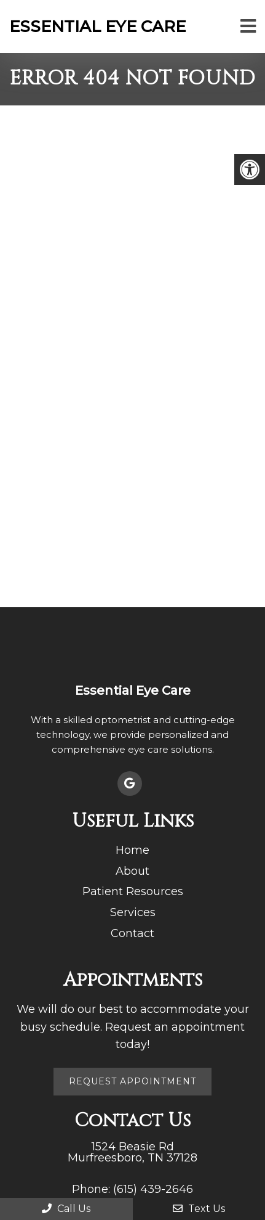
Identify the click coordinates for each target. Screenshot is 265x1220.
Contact (132, 933)
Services (133, 912)
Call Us (66, 1208)
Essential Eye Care (97, 26)
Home (132, 850)
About (132, 871)
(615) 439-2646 (153, 1189)
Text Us (199, 1208)
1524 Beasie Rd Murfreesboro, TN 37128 (132, 1152)
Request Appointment (132, 1081)
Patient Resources (132, 891)
